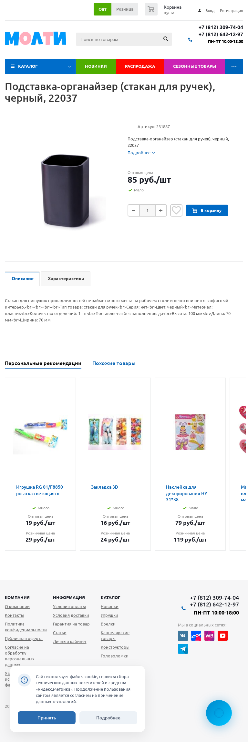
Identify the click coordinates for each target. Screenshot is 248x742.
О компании (17, 606)
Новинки (96, 66)
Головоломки (115, 656)
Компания (17, 597)
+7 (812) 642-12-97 (221, 34)
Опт (102, 9)
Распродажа (140, 66)
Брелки (108, 624)
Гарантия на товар (71, 624)
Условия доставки (71, 615)
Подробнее (108, 717)
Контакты (14, 615)
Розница (124, 9)
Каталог (28, 66)
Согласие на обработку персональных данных (20, 656)
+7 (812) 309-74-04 (221, 27)
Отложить (176, 210)
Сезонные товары (194, 66)
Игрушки (109, 615)
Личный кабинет (70, 641)
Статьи (60, 632)
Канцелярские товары (115, 635)
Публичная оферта (24, 638)
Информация (69, 597)
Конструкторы (115, 647)
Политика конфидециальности (26, 627)
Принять (46, 717)
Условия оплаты (69, 606)
